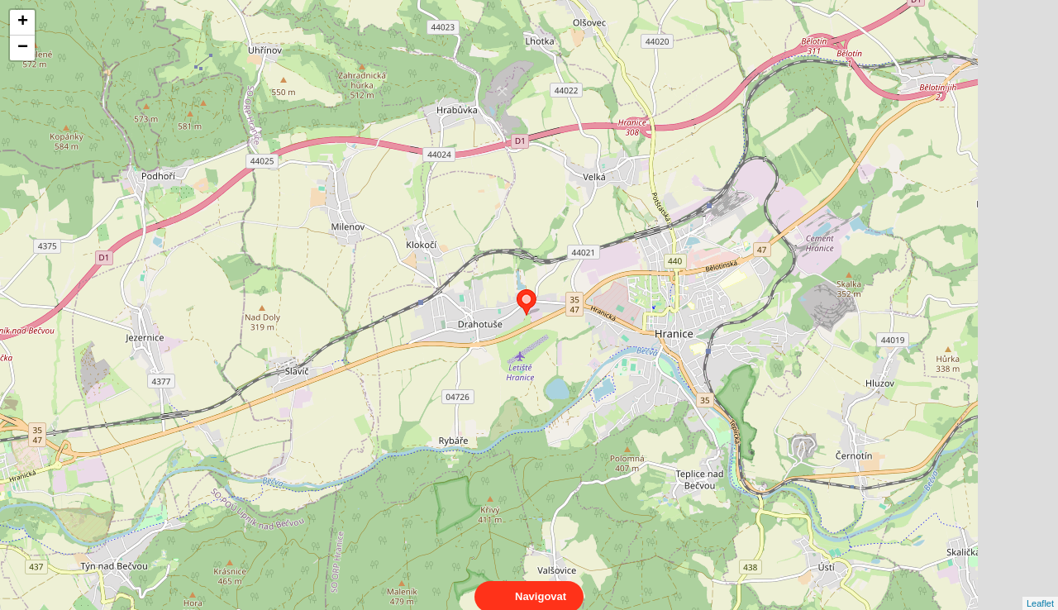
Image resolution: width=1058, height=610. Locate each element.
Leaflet (1040, 588)
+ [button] (22, 22)
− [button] (22, 48)
